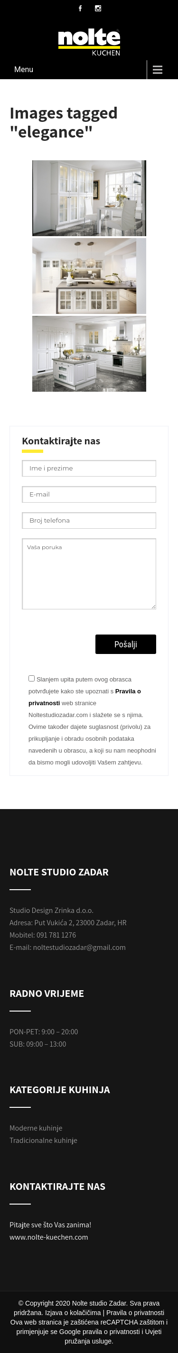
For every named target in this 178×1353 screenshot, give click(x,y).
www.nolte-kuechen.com (48, 1237)
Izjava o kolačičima (73, 1312)
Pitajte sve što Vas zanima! (50, 1225)
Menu (23, 69)
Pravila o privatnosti (135, 1312)
